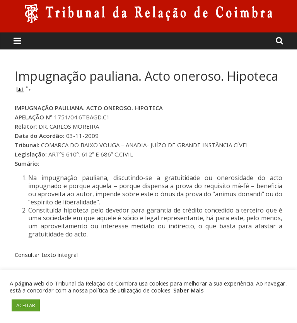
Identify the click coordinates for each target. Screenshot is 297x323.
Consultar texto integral (46, 254)
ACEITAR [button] (25, 305)
